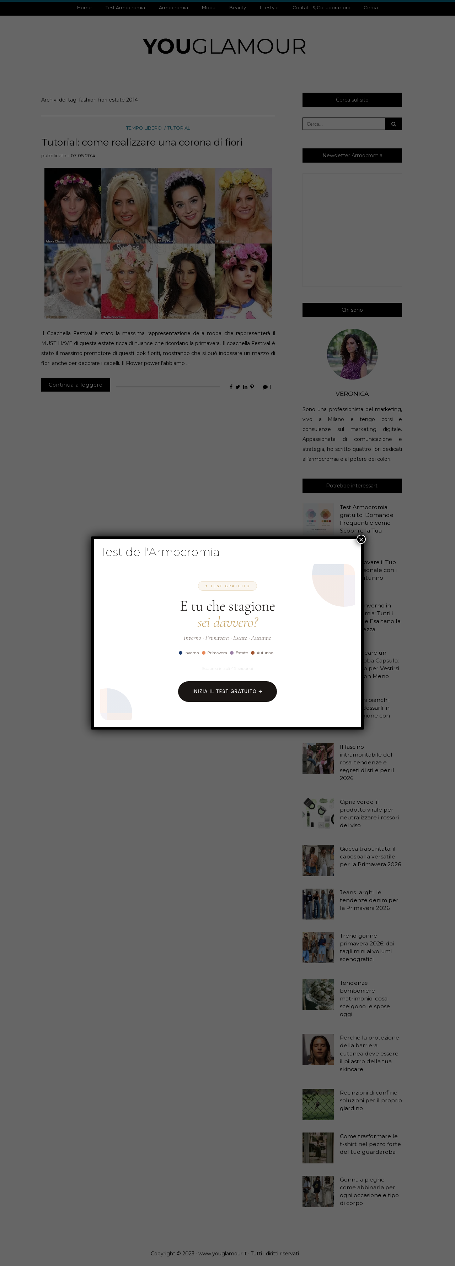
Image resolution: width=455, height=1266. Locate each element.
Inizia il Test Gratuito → (227, 691)
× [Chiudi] (361, 539)
